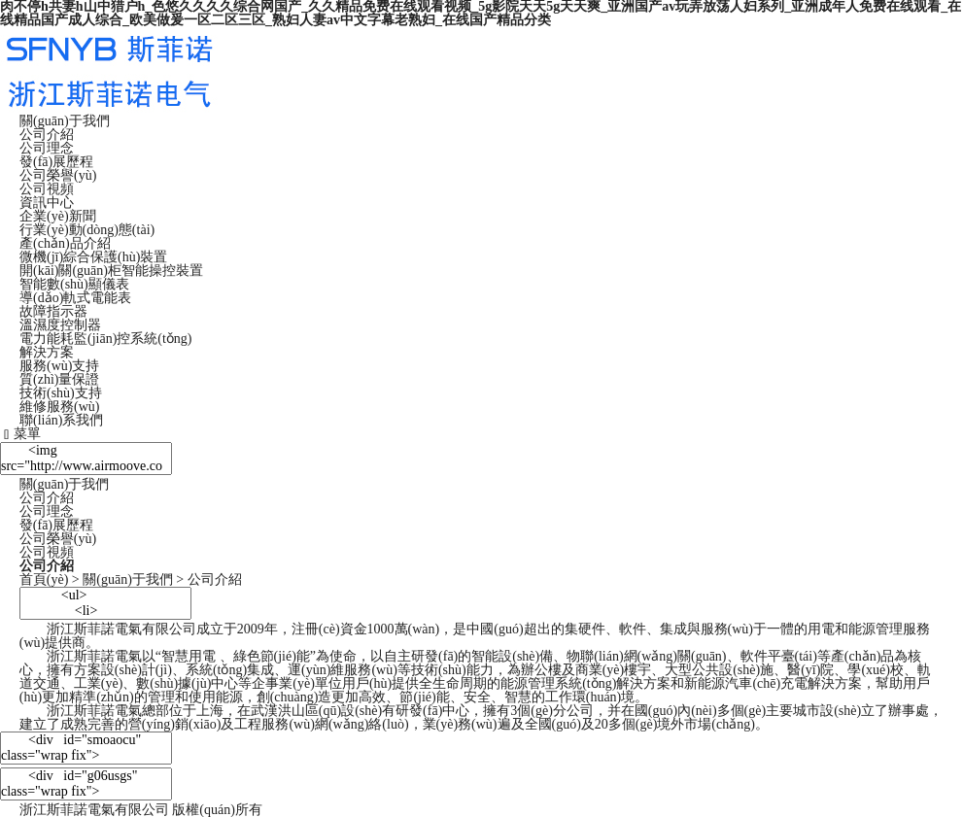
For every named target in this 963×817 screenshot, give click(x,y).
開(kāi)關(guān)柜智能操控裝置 (111, 270)
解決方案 (46, 352)
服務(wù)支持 (59, 365)
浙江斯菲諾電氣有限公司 (94, 809)
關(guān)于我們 (64, 121)
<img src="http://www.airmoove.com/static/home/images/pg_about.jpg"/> (86, 458)
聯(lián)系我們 (61, 420)
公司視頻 (46, 189)
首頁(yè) (44, 579)
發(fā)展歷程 (56, 161)
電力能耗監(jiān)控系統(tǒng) (105, 338)
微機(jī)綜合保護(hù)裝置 (93, 257)
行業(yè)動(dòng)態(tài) (87, 229)
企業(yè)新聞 (57, 216)
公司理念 (46, 148)
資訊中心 (46, 202)
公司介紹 (46, 134)
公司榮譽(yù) (57, 175)
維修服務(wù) (59, 406)
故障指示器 (53, 311)
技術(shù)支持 (60, 393)
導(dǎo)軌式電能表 (75, 297)
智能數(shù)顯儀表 (74, 284)
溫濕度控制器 (60, 325)
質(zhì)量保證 (59, 379)
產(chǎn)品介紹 (65, 243)
